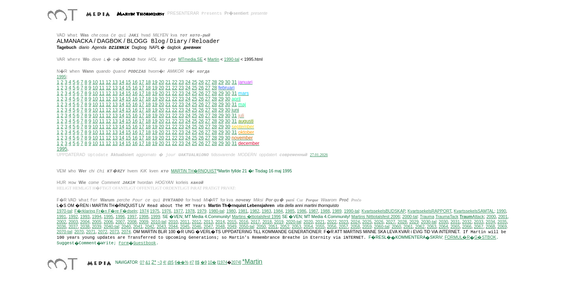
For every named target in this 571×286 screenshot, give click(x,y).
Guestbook (144, 243)
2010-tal (158, 222)
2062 (420, 226)
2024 (355, 222)
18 (148, 82)
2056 (332, 226)
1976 (166, 211)
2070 (79, 232)
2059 (367, 226)
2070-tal (64, 232)
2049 (232, 226)
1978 (190, 211)
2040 (126, 226)
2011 (185, 222)
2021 (320, 222)
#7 (192, 263)
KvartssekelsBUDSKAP (383, 211)
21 (168, 82)
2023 (343, 222)
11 (101, 82)
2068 (490, 226)
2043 (161, 226)
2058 (355, 226)
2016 (243, 222)
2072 (102, 232)
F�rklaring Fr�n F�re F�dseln (105, 211)
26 (201, 82)
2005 (97, 222)
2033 (478, 222)
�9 (204, 263)
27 (207, 82)
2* (153, 262)
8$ (197, 263)
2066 (467, 226)
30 (227, 82)
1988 (325, 211)
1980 (231, 211)
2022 (332, 222)
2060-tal (381, 226)
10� (212, 263)
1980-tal (216, 211)
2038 (85, 226)
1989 (337, 211)
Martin (213, 59)
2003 (73, 222)
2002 (61, 222)
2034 (490, 222)
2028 (402, 222)
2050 (261, 226)
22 (174, 82)
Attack (472, 216)
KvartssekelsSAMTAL (474, 211)
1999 (155, 216)
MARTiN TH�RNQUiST (194, 170)
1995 (61, 76)
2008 (132, 222)
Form (124, 243)
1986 (302, 211)
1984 (278, 211)
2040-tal (111, 226)
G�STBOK (485, 237)
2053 (296, 226)
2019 (279, 222)
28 (214, 82)
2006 (108, 222)
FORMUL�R (457, 237)
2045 (185, 226)
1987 (313, 211)
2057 (343, 226)
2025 (367, 222)
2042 (149, 226)
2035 (502, 222)
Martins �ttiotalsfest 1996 (256, 216)
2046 (196, 226)
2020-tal (293, 222)
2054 (308, 226)
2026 (378, 222)
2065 (455, 226)
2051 (273, 226)
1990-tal (232, 59)
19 (154, 82)
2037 (73, 226)
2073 (114, 232)
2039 (97, 226)
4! (164, 263)
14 (121, 82)
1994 (97, 216)
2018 (267, 222)
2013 (208, 222)
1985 (290, 211)
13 (114, 82)
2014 (220, 222)
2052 (284, 226)
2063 (432, 226)
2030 (443, 222)
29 (221, 82)
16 (135, 82)
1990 (501, 211)
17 (141, 82)
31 (234, 93)
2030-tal (429, 222)
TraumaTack (446, 216)
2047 (208, 226)
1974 (144, 211)
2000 (491, 216)
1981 (243, 211)
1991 (61, 216)
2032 (467, 222)
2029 (414, 222)
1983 (266, 211)
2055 (320, 226)
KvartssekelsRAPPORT (430, 211)
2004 (85, 222)
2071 (91, 232)
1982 (254, 211)
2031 (455, 222)
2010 (173, 222)
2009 (143, 222)
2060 (396, 226)
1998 (144, 216)
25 (194, 82)
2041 (138, 226)
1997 (132, 216)
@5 (170, 263)
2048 (220, 226)
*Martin (252, 262)
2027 (390, 222)
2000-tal (410, 216)
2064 (443, 226)
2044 (173, 226)
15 (128, 82)
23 (181, 82)
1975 (154, 211)
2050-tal (246, 226)
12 (108, 82)
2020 (308, 222)
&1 (148, 263)
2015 (232, 222)
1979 (202, 211)
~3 (159, 263)
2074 (126, 232)
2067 (478, 226)
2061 (408, 226)
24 (187, 82)
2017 (255, 222)
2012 (196, 222)
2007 (120, 222)
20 (161, 82)
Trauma (427, 216)
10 (95, 82)
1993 (85, 216)
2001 (503, 216)
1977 (178, 211)
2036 (61, 226)
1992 (73, 216)
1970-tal (64, 211)
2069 (502, 226)
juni (235, 110)
